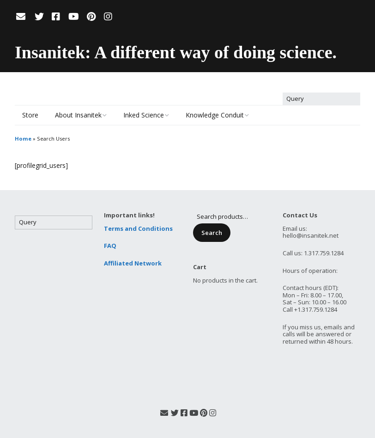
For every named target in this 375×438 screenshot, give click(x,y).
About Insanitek (78, 115)
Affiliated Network (133, 263)
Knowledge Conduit (215, 115)
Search (211, 232)
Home (23, 138)
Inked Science (143, 115)
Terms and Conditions (138, 228)
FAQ (110, 245)
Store (30, 115)
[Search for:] (321, 99)
